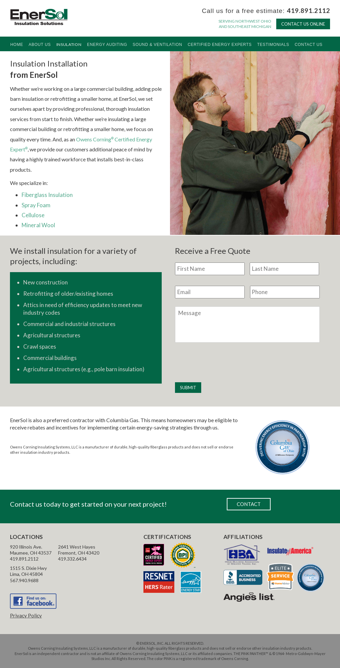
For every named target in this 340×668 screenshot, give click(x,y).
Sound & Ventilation (157, 44)
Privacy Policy (26, 615)
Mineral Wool (38, 225)
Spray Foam (36, 205)
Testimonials (273, 44)
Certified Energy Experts (220, 44)
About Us (40, 44)
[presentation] (225, 363)
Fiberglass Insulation (47, 194)
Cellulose (33, 215)
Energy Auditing (107, 44)
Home (16, 44)
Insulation (69, 44)
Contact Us (308, 44)
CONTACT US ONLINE (303, 24)
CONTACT (249, 504)
